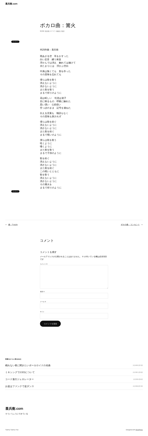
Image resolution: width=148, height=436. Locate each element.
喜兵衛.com (11, 3)
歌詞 (62, 31)
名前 (42, 292)
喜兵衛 (47, 31)
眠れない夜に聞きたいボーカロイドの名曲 (28, 365)
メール (43, 302)
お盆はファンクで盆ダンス (19, 386)
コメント (44, 264)
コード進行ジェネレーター (19, 379)
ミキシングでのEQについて (20, 372)
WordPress (139, 430)
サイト (42, 312)
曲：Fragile (13, 224)
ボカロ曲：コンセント (130, 224)
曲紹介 (58, 31)
